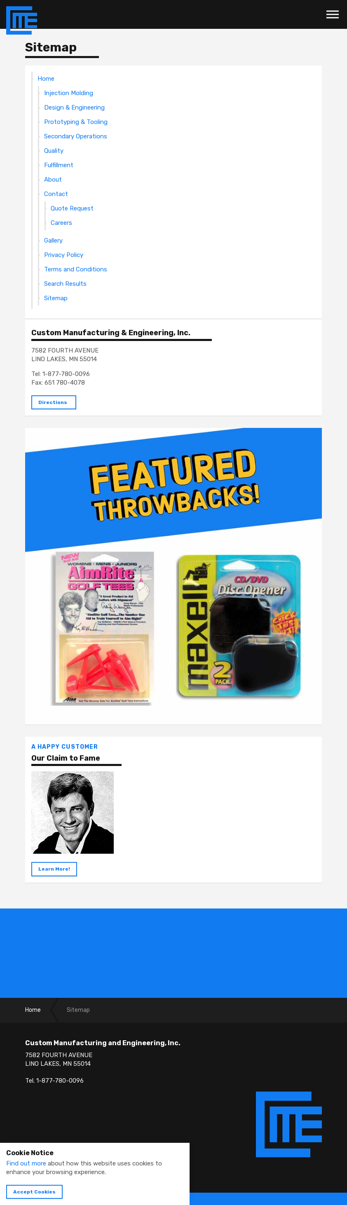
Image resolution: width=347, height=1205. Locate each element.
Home (46, 78)
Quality (53, 150)
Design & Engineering (74, 107)
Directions (52, 402)
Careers (61, 223)
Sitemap (56, 298)
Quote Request (72, 208)
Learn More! (54, 869)
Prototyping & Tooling (76, 122)
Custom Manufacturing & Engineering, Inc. (110, 332)
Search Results (65, 283)
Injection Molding (68, 93)
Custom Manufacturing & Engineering (21, 20)
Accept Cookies (34, 1192)
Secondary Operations (75, 136)
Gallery (53, 240)
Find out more (26, 1163)
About (53, 179)
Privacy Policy (63, 255)
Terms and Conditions (75, 269)
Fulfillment (58, 165)
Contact (56, 194)
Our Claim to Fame (65, 758)
